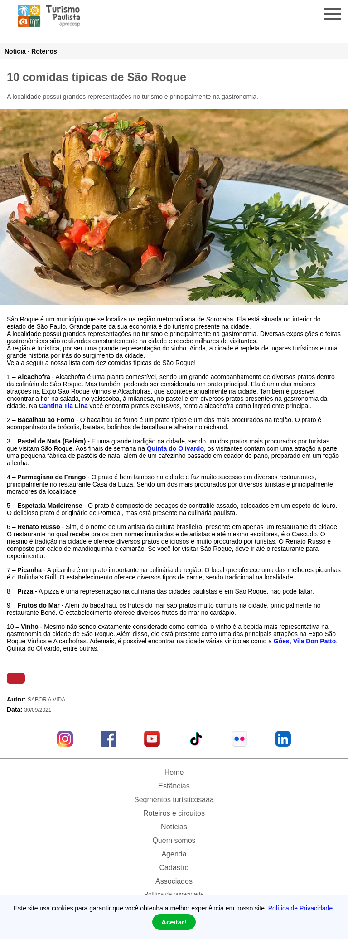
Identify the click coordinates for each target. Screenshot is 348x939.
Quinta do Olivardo (175, 448)
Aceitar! (174, 922)
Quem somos (173, 840)
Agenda (173, 854)
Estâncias (173, 786)
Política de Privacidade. (301, 908)
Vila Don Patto (314, 641)
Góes (282, 641)
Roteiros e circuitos (174, 813)
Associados (174, 881)
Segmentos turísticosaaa (174, 799)
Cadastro (174, 867)
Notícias (174, 827)
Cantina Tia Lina (62, 405)
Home (174, 772)
